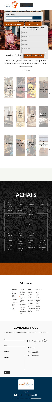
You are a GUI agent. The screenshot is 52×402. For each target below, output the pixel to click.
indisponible (29, 4)
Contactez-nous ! (33, 24)
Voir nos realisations (14, 24)
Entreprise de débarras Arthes (22, 306)
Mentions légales (36, 398)
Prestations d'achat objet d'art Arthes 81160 (38, 293)
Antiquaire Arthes (14, 290)
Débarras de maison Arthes (22, 299)
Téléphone (14, 353)
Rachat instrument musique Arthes (22, 292)
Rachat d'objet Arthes (14, 295)
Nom (14, 341)
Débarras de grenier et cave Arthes (14, 302)
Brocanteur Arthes (14, 309)
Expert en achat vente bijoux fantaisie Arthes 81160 (38, 305)
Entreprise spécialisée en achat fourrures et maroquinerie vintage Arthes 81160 (30, 306)
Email (14, 347)
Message (14, 363)
